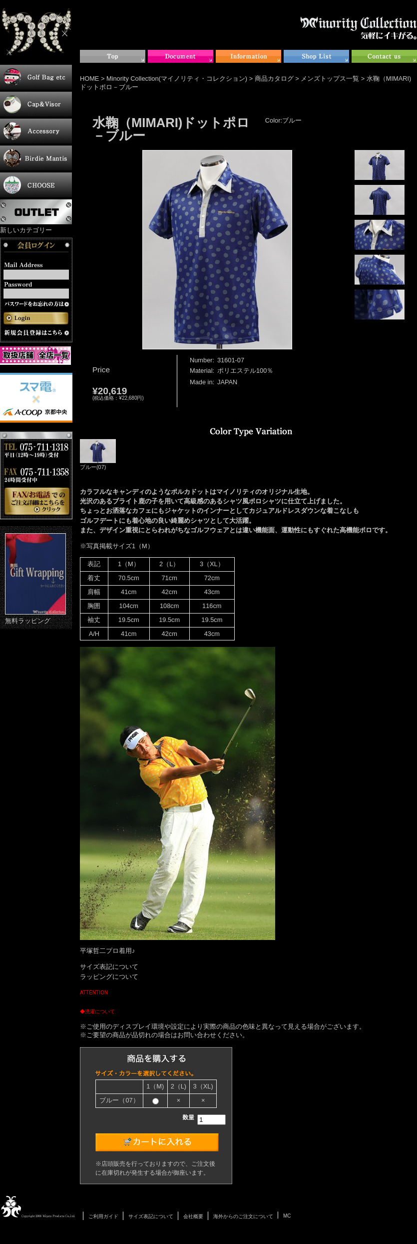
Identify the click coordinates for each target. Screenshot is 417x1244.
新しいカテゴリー (26, 230)
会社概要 (193, 1216)
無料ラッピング (35, 578)
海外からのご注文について (243, 1216)
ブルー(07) (98, 454)
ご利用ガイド (103, 1216)
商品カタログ (274, 78)
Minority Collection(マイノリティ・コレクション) (176, 78)
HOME (89, 78)
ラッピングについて (109, 976)
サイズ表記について (109, 966)
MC (287, 1216)
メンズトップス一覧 (330, 78)
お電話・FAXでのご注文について (36, 475)
